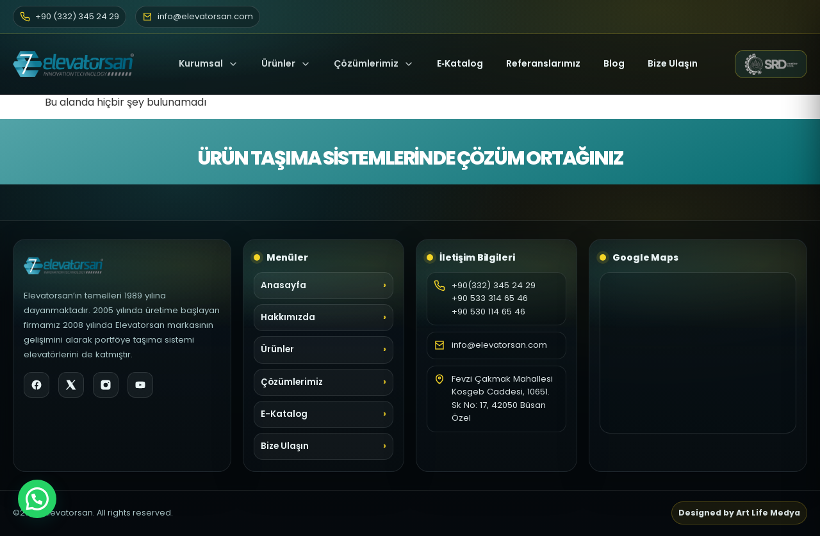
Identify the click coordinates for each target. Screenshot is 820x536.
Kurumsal (208, 63)
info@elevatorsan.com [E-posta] (197, 16)
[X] (71, 385)
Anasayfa (283, 285)
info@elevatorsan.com (499, 345)
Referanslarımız (543, 63)
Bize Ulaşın (673, 63)
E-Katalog (284, 414)
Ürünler (278, 63)
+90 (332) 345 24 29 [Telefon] (69, 16)
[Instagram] (106, 385)
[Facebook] (36, 385)
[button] (37, 499)
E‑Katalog (460, 63)
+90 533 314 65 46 (490, 298)
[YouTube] (140, 385)
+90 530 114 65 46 (488, 311)
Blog (614, 63)
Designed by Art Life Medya (739, 512)
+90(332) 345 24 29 (494, 285)
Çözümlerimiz (374, 63)
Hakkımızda (288, 317)
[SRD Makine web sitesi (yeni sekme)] (771, 64)
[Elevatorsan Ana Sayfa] (77, 64)
